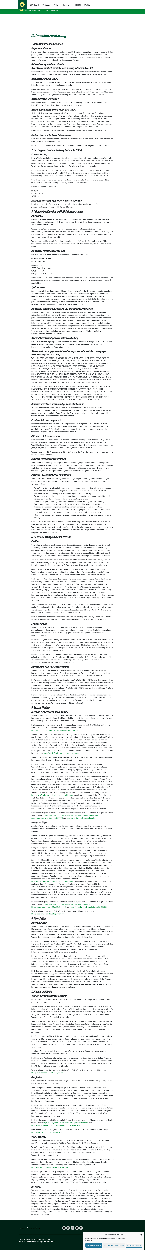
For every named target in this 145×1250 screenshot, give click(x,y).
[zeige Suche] (123, 2)
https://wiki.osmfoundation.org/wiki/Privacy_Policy (50, 1164)
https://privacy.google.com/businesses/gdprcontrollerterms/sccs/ (55, 1122)
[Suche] (120, 2)
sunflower (33, 1239)
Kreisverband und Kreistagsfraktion (41, 10)
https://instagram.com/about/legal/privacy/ (47, 911)
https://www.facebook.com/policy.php (81, 815)
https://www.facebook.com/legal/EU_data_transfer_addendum (66, 812)
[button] (141, 1241)
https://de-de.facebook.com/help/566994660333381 (89, 904)
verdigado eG (51, 1239)
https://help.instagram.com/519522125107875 (48, 904)
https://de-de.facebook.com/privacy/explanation (62, 750)
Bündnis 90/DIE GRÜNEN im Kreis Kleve (44, 7)
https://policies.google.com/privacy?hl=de (47, 1070)
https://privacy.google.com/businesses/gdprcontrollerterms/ (65, 1120)
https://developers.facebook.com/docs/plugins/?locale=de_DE (54, 727)
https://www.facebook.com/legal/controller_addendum (52, 792)
